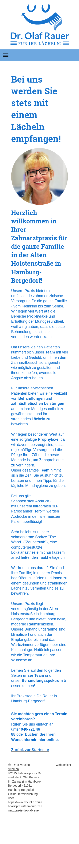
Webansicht (63, 765)
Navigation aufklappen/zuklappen (39, 55)
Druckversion (19, 765)
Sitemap (13, 769)
